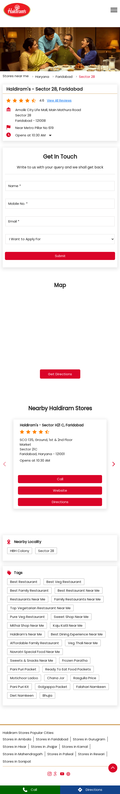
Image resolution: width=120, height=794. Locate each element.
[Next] (114, 464)
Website (60, 490)
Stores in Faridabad (52, 739)
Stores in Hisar (14, 746)
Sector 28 (46, 550)
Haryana (42, 76)
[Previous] (5, 464)
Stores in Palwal (60, 754)
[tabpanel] (60, 49)
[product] (60, 239)
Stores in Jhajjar (44, 746)
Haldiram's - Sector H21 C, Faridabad (51, 425)
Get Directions (60, 373)
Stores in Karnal (75, 746)
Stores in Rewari (91, 754)
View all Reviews (59, 100)
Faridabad (64, 76)
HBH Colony (19, 550)
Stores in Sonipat (17, 761)
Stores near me (16, 76)
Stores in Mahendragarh (23, 754)
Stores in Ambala (17, 739)
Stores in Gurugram (89, 739)
